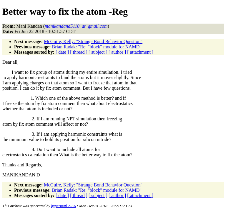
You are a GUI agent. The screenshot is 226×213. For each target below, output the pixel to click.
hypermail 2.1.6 (63, 206)
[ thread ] (78, 52)
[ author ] (117, 52)
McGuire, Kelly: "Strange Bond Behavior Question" (93, 41)
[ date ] (62, 52)
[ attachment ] (140, 52)
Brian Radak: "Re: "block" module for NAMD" (97, 46)
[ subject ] (98, 52)
